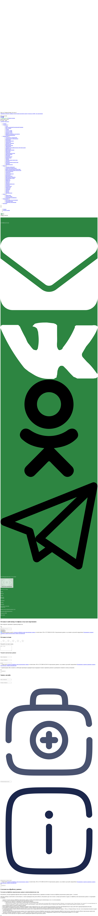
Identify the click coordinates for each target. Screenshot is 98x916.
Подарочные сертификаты (11, 197)
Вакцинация (8, 139)
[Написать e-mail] (49, 321)
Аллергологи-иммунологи (11, 168)
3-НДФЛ (2, 121)
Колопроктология (9, 145)
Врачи (4, 165)
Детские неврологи (9, 173)
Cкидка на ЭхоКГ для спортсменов (35, 113)
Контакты (5, 203)
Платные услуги (8, 132)
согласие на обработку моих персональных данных (24, 632)
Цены (4, 194)
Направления (6, 136)
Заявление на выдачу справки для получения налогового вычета (14, 113)
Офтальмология (8, 154)
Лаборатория (8, 146)
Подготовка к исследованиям (11, 200)
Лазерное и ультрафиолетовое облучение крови (15, 147)
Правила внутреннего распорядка (12, 134)
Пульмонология (8, 156)
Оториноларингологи (10, 183)
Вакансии (2, 597)
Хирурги (7, 191)
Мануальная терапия (9, 149)
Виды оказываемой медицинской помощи (14, 127)
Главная (4, 123)
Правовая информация (10, 135)
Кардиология (8, 144)
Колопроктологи (8, 176)
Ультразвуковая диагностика (11, 160)
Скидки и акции (8, 196)
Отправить (3, 672)
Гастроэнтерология (9, 140)
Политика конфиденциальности (6, 611)
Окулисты (7, 181)
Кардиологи (8, 174)
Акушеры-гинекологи (10, 167)
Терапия (7, 158)
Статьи (1, 595)
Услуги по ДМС (8, 130)
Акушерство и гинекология (11, 137)
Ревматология (8, 157)
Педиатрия (7, 155)
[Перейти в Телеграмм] (49, 574)
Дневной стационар (9, 143)
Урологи (7, 190)
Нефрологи (7, 180)
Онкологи (7, 182)
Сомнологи (7, 188)
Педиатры (7, 185)
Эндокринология (9, 164)
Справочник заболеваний (10, 202)
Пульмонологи (8, 186)
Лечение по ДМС (3, 613)
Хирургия (7, 163)
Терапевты (7, 189)
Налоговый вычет (9, 201)
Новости (2, 593)
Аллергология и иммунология (11, 138)
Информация (5, 198)
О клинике (2, 600)
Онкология (7, 152)
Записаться (6, 121)
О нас (6, 126)
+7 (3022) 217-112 (4, 118)
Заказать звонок (11, 118)
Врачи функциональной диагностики (13, 170)
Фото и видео (8, 128)
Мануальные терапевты (10, 177)
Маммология (8, 148)
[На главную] (49, 220)
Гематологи (7, 172)
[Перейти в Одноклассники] (49, 476)
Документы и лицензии (4, 606)
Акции (1, 591)
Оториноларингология (10, 153)
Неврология (7, 151)
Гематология (8, 142)
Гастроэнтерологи (9, 171)
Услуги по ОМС (8, 131)
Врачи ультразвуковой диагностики (13, 169)
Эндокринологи (8, 192)
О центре (5, 124)
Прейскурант (8, 195)
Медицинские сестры (10, 178)
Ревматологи (8, 187)
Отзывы (7, 129)
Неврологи (7, 179)
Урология (7, 161)
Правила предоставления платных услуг (7, 609)
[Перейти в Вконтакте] (49, 379)
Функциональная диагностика (11, 162)
